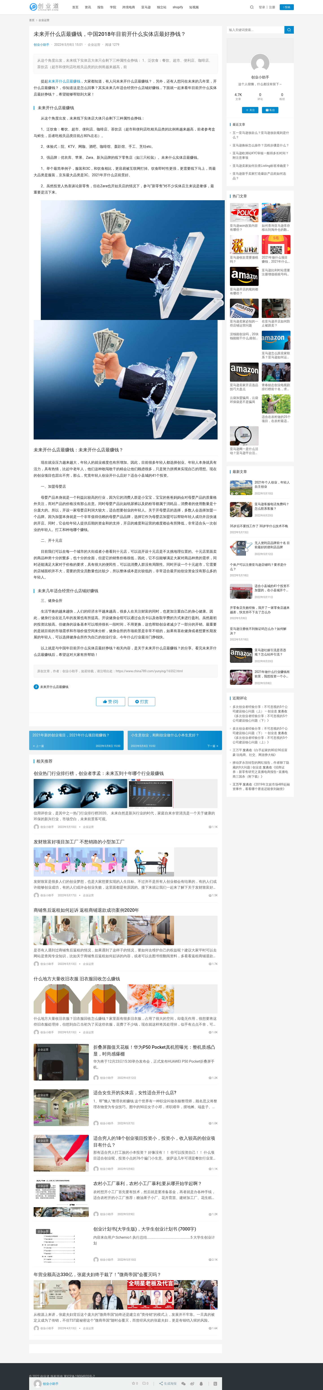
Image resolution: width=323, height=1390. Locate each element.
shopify (181, 7)
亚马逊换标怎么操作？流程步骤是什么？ (261, 145)
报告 (103, 7)
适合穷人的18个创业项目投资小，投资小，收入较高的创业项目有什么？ (154, 1139)
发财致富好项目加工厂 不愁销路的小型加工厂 (79, 841)
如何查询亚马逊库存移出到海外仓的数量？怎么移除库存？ (276, 228)
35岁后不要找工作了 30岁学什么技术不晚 (259, 526)
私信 (270, 110)
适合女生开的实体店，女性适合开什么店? (134, 1089)
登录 (262, 7)
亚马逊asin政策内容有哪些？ (244, 227)
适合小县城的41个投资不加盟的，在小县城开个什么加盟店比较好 (272, 590)
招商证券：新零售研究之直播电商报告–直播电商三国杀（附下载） (260, 772)
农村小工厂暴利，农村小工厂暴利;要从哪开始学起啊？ (147, 1181)
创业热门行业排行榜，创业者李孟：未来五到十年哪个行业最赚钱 (99, 773)
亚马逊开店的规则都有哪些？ (244, 291)
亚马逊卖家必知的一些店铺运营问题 (244, 323)
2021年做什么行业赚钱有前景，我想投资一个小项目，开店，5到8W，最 (272, 676)
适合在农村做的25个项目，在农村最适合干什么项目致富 (276, 419)
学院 (116, 7)
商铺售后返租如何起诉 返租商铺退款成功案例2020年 (86, 908)
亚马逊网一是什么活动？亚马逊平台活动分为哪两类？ (244, 451)
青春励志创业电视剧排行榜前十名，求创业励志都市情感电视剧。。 (276, 387)
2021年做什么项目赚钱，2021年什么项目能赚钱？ (275, 259)
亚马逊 (149, 7)
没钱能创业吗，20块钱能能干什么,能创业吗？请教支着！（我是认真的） (244, 336)
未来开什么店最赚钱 (64, 81)
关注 (250, 110)
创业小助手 (41, 44)
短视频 (197, 7)
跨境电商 (132, 7)
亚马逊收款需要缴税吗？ (244, 259)
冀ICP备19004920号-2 (79, 1376)
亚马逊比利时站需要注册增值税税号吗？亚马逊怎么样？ (276, 272)
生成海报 (168, 1384)
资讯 (91, 7)
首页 (78, 7)
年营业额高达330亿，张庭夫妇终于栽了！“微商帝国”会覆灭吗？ (97, 1273)
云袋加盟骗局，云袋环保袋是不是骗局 (244, 400)
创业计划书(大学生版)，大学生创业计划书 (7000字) (144, 1227)
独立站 (165, 7)
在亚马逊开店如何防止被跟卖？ (276, 323)
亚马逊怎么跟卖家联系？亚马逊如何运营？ (276, 355)
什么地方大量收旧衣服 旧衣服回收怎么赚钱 (77, 976)
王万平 (237, 750)
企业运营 (94, 44)
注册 (272, 7)
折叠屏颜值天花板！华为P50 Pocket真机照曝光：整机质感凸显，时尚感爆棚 (154, 1047)
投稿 (286, 7)
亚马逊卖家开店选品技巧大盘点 (244, 387)
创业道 (45, 1376)
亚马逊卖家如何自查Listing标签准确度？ (261, 165)
